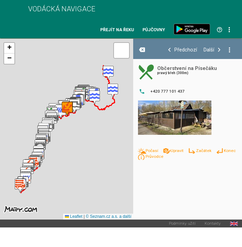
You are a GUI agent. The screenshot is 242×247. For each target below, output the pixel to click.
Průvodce (154, 156)
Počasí (152, 150)
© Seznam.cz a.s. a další (108, 216)
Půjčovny (153, 30)
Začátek (204, 150)
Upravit (178, 150)
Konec (230, 150)
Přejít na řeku (117, 30)
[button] (108, 73)
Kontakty (213, 224)
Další (209, 49)
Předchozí (185, 49)
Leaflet (73, 216)
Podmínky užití (182, 224)
